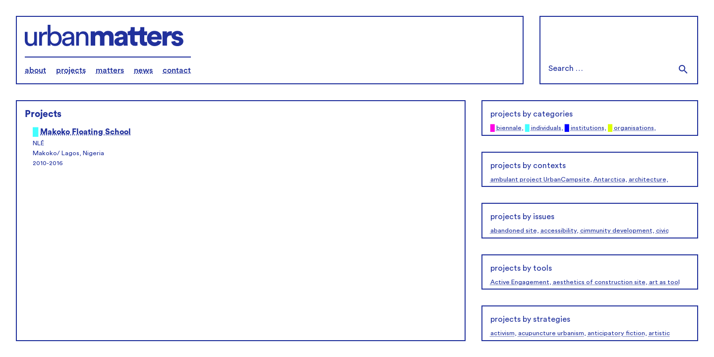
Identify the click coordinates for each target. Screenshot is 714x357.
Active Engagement (519, 282)
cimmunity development (616, 231)
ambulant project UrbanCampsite (540, 179)
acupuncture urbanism (551, 333)
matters (110, 70)
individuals (546, 128)
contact (177, 70)
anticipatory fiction (616, 333)
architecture (647, 179)
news (143, 70)
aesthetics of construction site (599, 282)
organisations (634, 128)
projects (71, 70)
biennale (509, 128)
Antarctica (609, 179)
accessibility (558, 231)
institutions (587, 128)
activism (502, 333)
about (35, 70)
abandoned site (513, 231)
